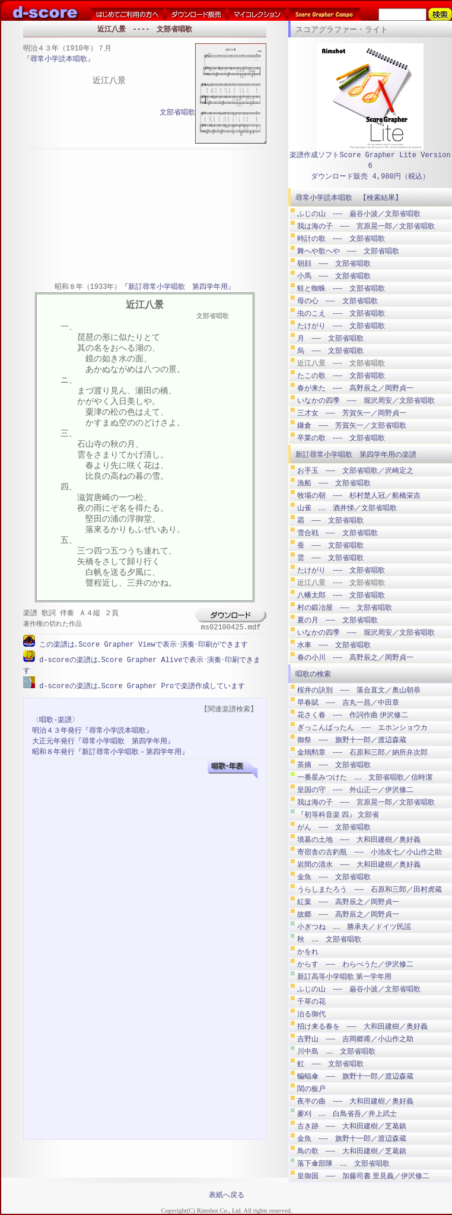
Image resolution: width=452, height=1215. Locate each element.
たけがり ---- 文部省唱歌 (341, 326)
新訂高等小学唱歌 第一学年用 (344, 976)
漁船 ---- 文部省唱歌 (334, 483)
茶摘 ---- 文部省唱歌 (334, 765)
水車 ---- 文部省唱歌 (334, 645)
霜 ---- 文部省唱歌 (330, 520)
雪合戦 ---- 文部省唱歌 (337, 533)
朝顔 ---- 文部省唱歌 (334, 263)
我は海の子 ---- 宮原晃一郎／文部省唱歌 (366, 226)
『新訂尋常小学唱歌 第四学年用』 (178, 287)
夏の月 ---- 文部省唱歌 (337, 620)
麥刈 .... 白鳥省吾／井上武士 (347, 1113)
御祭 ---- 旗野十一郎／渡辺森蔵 (351, 740)
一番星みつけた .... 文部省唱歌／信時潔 (364, 777)
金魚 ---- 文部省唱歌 (334, 877)
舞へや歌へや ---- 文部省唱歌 (348, 251)
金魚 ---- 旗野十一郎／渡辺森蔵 (351, 1138)
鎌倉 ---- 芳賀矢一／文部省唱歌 (351, 425)
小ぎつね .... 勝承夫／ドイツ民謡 (354, 927)
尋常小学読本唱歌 (58, 60)
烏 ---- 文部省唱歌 (330, 350)
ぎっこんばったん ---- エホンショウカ (362, 727)
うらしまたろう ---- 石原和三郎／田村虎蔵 (369, 889)
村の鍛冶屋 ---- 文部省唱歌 (344, 607)
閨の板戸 (311, 1088)
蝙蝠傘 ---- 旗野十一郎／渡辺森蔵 (355, 1076)
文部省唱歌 (177, 113)
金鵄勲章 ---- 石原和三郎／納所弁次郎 (362, 752)
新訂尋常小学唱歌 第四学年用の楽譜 (355, 454)
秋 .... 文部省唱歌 (329, 939)
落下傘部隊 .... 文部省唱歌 (343, 1163)
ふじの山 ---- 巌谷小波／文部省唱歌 (359, 213)
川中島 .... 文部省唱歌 (336, 1051)
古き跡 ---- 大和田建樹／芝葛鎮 (351, 1126)
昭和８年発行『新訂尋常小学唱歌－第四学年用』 (110, 751)
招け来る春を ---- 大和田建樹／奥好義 (362, 1026)
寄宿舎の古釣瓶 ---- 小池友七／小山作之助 (369, 852)
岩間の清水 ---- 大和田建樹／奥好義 (359, 864)
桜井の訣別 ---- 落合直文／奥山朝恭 (359, 690)
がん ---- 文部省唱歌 (334, 827)
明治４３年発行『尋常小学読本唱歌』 (92, 729)
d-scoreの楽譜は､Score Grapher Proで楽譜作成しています (140, 685)
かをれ (308, 951)
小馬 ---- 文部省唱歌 (334, 276)
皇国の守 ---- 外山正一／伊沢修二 (355, 789)
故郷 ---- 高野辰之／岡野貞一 (348, 914)
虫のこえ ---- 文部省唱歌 (341, 313)
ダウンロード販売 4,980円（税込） (370, 176)
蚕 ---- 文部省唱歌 (330, 545)
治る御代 (311, 1014)
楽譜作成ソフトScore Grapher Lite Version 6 (369, 160)
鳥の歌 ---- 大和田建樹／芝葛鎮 (351, 1151)
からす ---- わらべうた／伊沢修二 (355, 964)
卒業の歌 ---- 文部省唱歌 (341, 438)
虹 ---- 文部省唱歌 (330, 1064)
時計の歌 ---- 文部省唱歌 (341, 238)
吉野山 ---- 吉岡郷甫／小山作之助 (355, 1039)
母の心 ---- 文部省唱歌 (337, 301)
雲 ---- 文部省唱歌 (330, 558)
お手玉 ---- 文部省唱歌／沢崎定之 (355, 470)
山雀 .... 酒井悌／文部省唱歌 (347, 508)
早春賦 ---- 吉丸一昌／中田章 (348, 702)
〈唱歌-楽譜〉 (55, 719)
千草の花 (311, 1001)
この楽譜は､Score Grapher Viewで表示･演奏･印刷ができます (141, 645)
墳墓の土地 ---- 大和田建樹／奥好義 (359, 839)
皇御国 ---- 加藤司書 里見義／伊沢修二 (363, 1176)
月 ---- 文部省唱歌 (330, 338)
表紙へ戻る (226, 1195)
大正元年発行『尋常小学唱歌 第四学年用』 (103, 740)
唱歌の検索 (313, 674)
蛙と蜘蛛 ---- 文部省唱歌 (341, 288)
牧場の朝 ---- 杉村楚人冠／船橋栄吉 (359, 495)
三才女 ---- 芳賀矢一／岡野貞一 (351, 413)
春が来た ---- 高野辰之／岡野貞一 (355, 388)
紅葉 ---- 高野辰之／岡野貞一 (348, 902)
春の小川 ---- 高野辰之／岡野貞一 (355, 657)
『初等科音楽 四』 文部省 (338, 814)
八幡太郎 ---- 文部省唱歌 (341, 595)
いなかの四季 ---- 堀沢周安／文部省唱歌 (366, 400)
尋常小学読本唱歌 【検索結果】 (348, 197)
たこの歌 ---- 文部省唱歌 (341, 375)
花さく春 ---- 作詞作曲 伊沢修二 (352, 715)
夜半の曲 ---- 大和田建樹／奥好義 (355, 1101)
